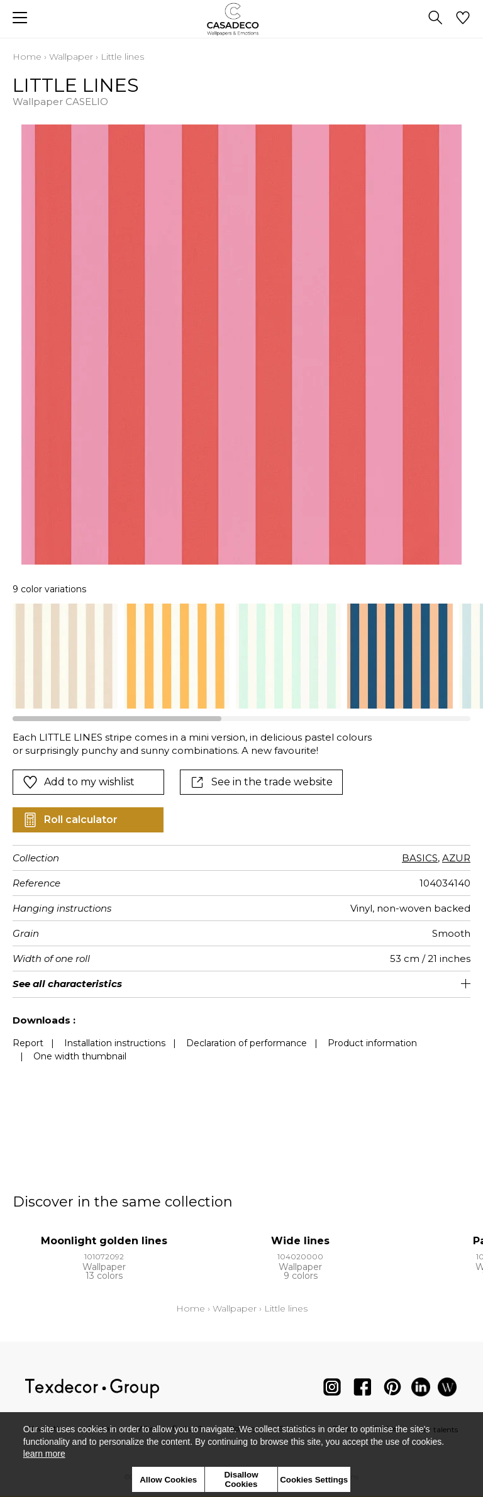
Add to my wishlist (79, 782)
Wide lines (300, 1241)
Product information (372, 1043)
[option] (65, 656)
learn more (44, 1454)
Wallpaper (71, 56)
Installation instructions (114, 1043)
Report (28, 1043)
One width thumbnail (79, 1056)
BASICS (420, 858)
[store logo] (241, 19)
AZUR (456, 858)
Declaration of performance (246, 1043)
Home (27, 56)
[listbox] (241, 656)
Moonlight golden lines (104, 1241)
